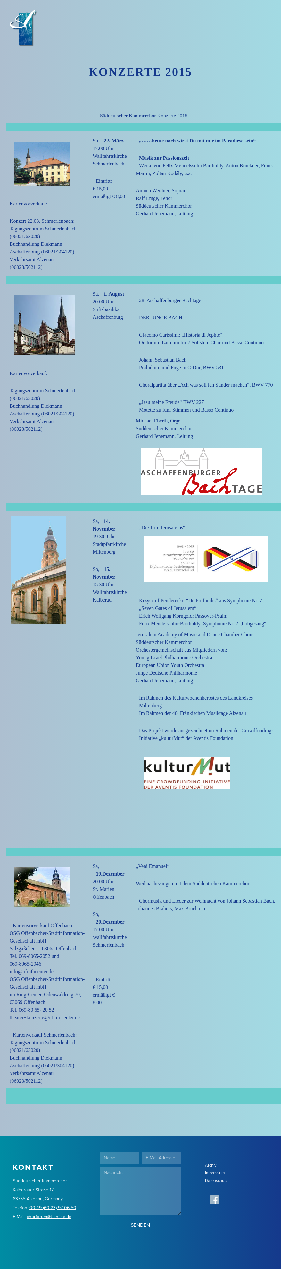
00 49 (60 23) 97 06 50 (52, 1207)
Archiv (210, 1165)
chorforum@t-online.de (49, 1216)
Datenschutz (216, 1180)
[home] (18, 13)
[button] (267, 13)
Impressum (215, 1173)
